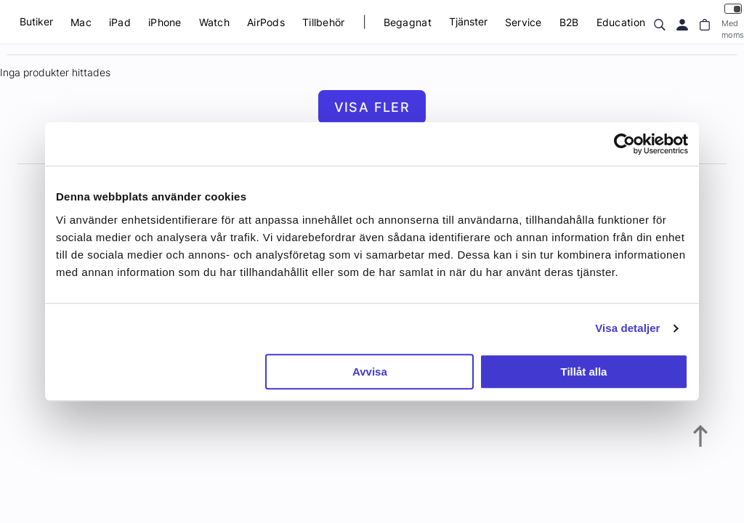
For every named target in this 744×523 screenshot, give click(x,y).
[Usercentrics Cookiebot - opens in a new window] (624, 144)
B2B (569, 22)
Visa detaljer (627, 328)
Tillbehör (323, 22)
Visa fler (372, 107)
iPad (120, 22)
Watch (214, 22)
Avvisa (369, 371)
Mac (81, 22)
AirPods (266, 22)
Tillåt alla (583, 371)
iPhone (165, 22)
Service (523, 22)
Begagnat (408, 22)
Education (621, 22)
